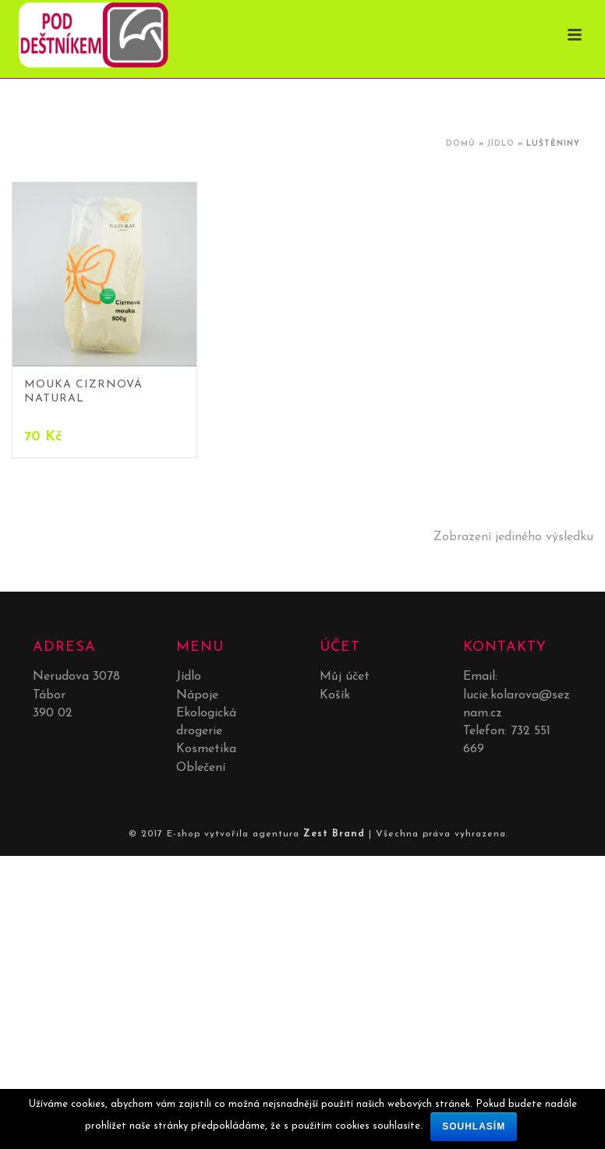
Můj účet (345, 676)
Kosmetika (206, 749)
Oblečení (200, 768)
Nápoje (197, 695)
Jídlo (501, 144)
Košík (335, 695)
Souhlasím (473, 1126)
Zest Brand (334, 834)
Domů (461, 144)
